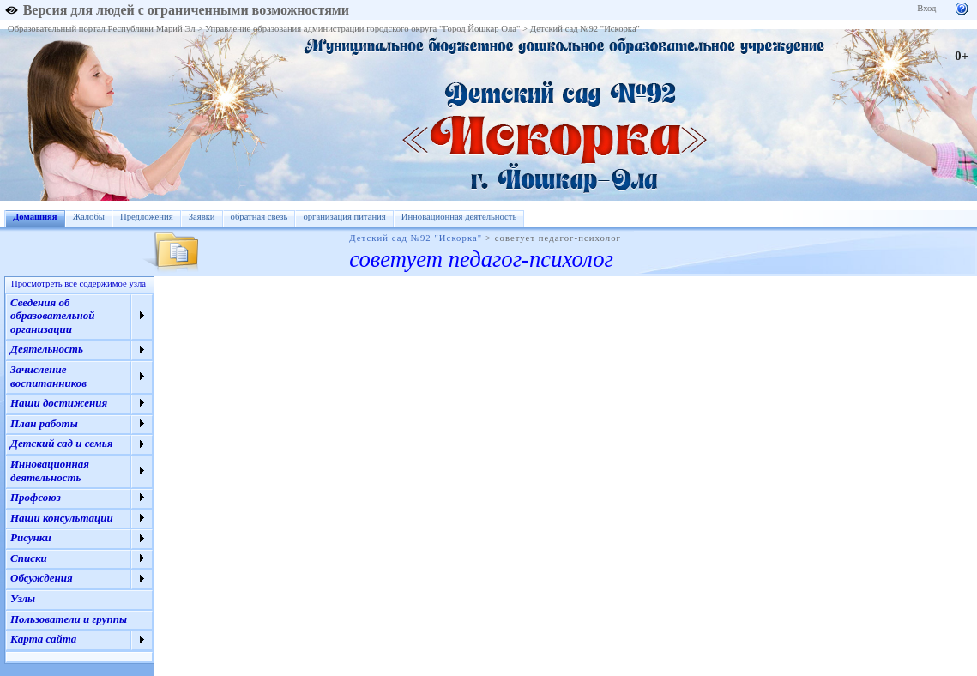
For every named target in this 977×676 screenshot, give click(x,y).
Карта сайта (43, 638)
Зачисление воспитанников (48, 376)
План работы (44, 423)
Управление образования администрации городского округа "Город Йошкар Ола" (363, 28)
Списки (28, 558)
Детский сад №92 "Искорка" (585, 28)
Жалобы (89, 216)
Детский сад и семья (61, 443)
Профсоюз (35, 497)
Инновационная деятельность (459, 216)
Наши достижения (58, 402)
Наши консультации (61, 517)
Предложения (146, 216)
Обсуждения (41, 577)
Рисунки (30, 537)
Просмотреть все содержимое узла (78, 283)
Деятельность (46, 348)
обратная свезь (259, 216)
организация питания (344, 216)
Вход (926, 8)
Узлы (22, 598)
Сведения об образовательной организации (52, 315)
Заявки (202, 216)
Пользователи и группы (68, 619)
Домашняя (35, 216)
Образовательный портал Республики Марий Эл (102, 28)
